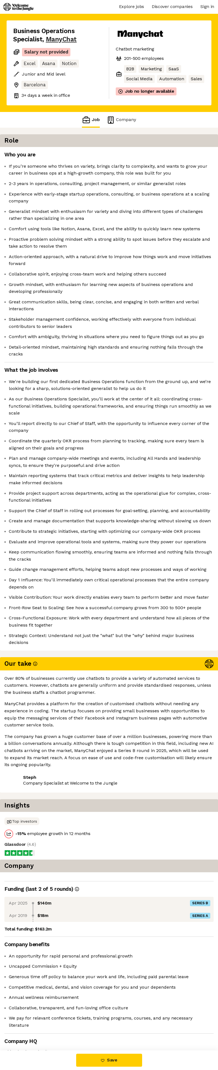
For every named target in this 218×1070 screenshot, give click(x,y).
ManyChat (61, 39)
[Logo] (18, 7)
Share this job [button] (28, 1017)
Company (121, 119)
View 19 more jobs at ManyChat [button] (46, 1027)
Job (91, 119)
